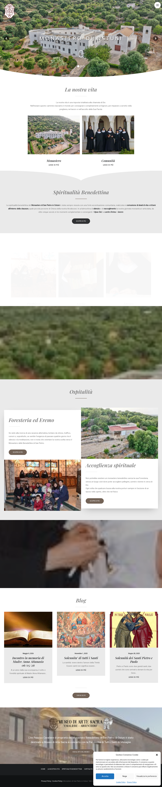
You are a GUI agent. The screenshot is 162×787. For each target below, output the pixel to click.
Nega (124, 776)
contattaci (30, 348)
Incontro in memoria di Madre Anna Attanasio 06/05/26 (28, 649)
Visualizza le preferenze (146, 776)
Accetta (105, 776)
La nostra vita (54, 769)
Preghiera (33, 304)
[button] (157, 755)
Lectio (81, 304)
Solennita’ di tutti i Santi (81, 646)
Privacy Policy (132, 782)
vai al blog (81, 695)
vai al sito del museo (81, 752)
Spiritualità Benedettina (72, 769)
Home (43, 769)
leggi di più (28, 665)
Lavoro (128, 304)
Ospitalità (88, 769)
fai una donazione (131, 348)
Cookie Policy (121, 782)
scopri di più (81, 221)
